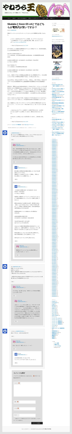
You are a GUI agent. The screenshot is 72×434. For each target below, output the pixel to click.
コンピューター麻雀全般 (57, 323)
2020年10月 (54, 208)
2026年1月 (54, 141)
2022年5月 (54, 183)
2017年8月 (54, 255)
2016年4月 (54, 276)
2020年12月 (54, 205)
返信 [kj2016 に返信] (16, 241)
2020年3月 (54, 216)
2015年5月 (54, 289)
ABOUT (14, 18)
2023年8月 (54, 172)
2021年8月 (54, 195)
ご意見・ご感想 (45, 18)
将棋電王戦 (54, 333)
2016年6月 (54, 273)
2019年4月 (54, 229)
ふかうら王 (54, 312)
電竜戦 (53, 338)
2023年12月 (54, 169)
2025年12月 (54, 142)
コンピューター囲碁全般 (57, 321)
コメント (17, 383)
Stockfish (54, 306)
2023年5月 (54, 176)
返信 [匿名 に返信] (13, 281)
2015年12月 (54, 282)
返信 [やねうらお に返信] (14, 162)
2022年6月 (54, 182)
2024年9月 (54, 158)
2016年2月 (54, 279)
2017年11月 (54, 250)
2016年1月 (54, 280)
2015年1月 (54, 294)
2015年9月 (54, 286)
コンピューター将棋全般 (16, 124)
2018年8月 (54, 240)
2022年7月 (54, 181)
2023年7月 (54, 174)
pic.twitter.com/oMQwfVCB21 (20, 42)
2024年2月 (54, 166)
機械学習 (53, 335)
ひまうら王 (54, 309)
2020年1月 (54, 219)
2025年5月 (54, 152)
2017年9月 (54, 253)
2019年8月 (54, 223)
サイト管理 (56, 343)
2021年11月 (54, 191)
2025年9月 (54, 147)
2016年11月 (54, 266)
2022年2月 (54, 186)
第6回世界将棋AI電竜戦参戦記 (58, 103)
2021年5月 (54, 198)
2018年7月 (54, 242)
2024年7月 (54, 159)
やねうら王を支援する (22, 18)
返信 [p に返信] (13, 139)
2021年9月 (54, 193)
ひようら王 (54, 311)
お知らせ (53, 308)
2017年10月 (54, 252)
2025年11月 (54, 144)
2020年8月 (54, 209)
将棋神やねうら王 (55, 332)
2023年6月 (54, 175)
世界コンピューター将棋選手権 (58, 328)
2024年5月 (54, 162)
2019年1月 (54, 233)
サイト (15, 414)
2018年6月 (54, 243)
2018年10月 (54, 237)
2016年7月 (54, 272)
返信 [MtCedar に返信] (16, 363)
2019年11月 (54, 222)
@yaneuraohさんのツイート (57, 79)
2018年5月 (54, 245)
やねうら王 (54, 314)
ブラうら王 (54, 325)
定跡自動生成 (54, 331)
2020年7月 (54, 211)
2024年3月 (54, 165)
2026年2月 (54, 139)
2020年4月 (54, 215)
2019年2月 (54, 232)
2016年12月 (54, 265)
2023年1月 (54, 179)
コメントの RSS (57, 345)
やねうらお (26, 124)
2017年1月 (54, 263)
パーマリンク (31, 124)
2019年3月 (54, 230)
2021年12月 (54, 189)
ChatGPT (54, 301)
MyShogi (54, 305)
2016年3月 (54, 277)
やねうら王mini (55, 315)
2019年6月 (54, 226)
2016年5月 (54, 274)
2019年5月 (54, 228)
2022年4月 (54, 185)
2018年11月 (54, 236)
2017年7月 (54, 256)
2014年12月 (54, 296)
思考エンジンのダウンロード (34, 18)
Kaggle (53, 304)
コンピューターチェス (56, 319)
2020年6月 (54, 212)
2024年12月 (54, 156)
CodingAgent (54, 302)
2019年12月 (54, 220)
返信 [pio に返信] (16, 179)
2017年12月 (54, 249)
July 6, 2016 (25, 45)
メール (16, 408)
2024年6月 (54, 161)
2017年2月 (54, 262)
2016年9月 (54, 269)
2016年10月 (54, 267)
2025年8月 (54, 148)
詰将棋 (53, 336)
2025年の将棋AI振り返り (57, 97)
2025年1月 (54, 155)
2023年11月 (54, 171)
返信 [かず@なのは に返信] (13, 336)
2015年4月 (54, 290)
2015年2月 (54, 293)
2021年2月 (54, 202)
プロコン (53, 326)
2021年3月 (54, 201)
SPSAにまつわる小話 (56, 100)
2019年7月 (54, 225)
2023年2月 (54, 178)
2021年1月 (54, 203)
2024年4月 (54, 164)
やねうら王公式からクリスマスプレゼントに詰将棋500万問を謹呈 (58, 133)
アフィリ (53, 316)
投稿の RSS (56, 344)
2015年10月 (54, 284)
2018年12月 (54, 235)
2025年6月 (54, 151)
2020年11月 (54, 206)
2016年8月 (54, 270)
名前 (16, 402)
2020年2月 (54, 218)
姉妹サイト (52, 18)
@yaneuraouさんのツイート (57, 36)
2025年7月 (54, 149)
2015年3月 (54, 292)
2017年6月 (54, 257)
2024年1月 (54, 168)
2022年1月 (54, 188)
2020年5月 (54, 213)
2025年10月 (54, 145)
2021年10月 (54, 192)
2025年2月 (54, 154)
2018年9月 (54, 239)
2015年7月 (54, 287)
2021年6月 (54, 196)
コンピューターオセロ (56, 318)
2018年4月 (54, 246)
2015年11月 (54, 283)
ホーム (9, 18)
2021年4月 (54, 199)
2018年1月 (54, 247)
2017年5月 (54, 259)
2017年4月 (54, 260)
